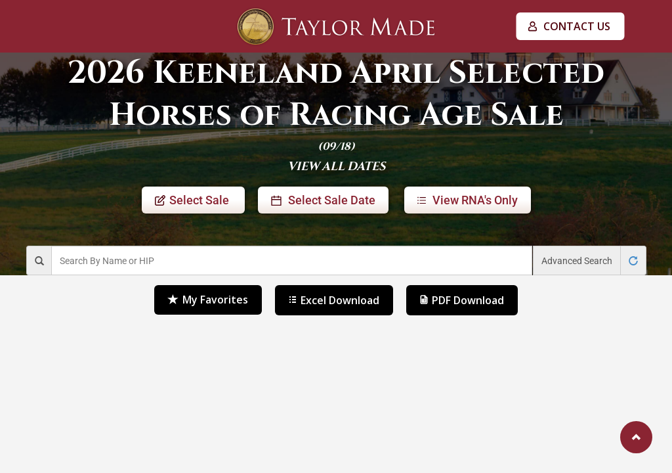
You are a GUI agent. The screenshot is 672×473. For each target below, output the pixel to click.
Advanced (576, 261)
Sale (193, 200)
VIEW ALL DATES (336, 166)
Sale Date (323, 200)
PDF (462, 300)
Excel (334, 300)
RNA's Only (467, 200)
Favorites (208, 299)
